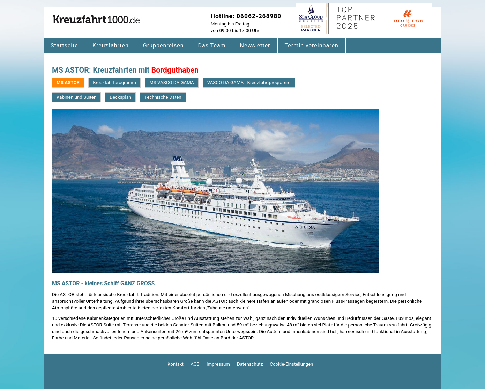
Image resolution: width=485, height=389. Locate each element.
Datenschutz (250, 364)
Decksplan (120, 97)
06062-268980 (259, 16)
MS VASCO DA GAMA (171, 82)
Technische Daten (162, 97)
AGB (195, 364)
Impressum (218, 364)
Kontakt (175, 364)
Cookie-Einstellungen (291, 364)
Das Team (212, 45)
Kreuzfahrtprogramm (114, 82)
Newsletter (255, 45)
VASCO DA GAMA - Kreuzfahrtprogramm (249, 82)
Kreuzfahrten (110, 45)
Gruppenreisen (163, 45)
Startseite (64, 45)
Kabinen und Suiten (76, 97)
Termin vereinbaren (311, 45)
